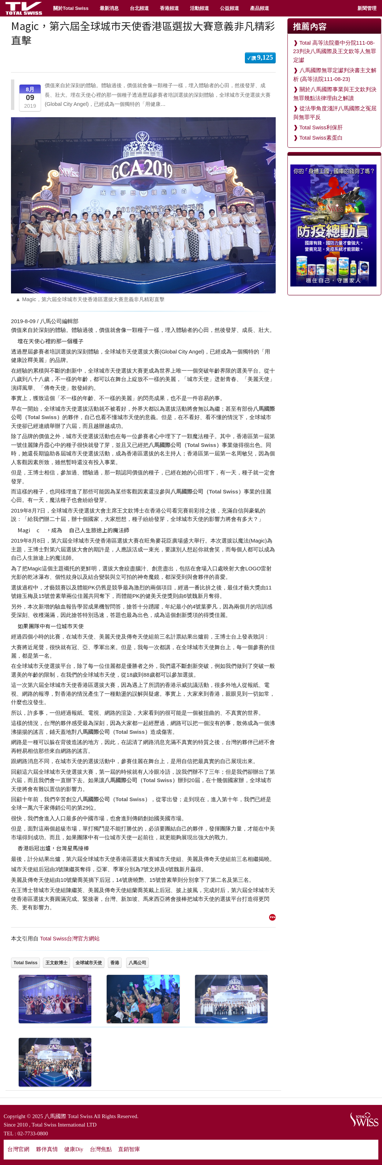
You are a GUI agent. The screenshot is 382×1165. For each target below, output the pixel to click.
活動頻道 (199, 8)
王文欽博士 (56, 962)
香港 (114, 962)
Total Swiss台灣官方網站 (70, 939)
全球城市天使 (89, 962)
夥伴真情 (47, 1149)
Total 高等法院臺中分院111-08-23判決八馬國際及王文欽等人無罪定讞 (334, 51)
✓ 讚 (260, 57)
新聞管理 (367, 8)
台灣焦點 (101, 1149)
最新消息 (109, 8)
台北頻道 (139, 8)
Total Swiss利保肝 (321, 127)
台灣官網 (18, 1149)
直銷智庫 (129, 1149)
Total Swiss (25, 962)
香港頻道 (169, 8)
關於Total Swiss (71, 8)
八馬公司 (137, 962)
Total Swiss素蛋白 (321, 138)
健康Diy (73, 1149)
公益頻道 (229, 8)
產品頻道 (259, 8)
